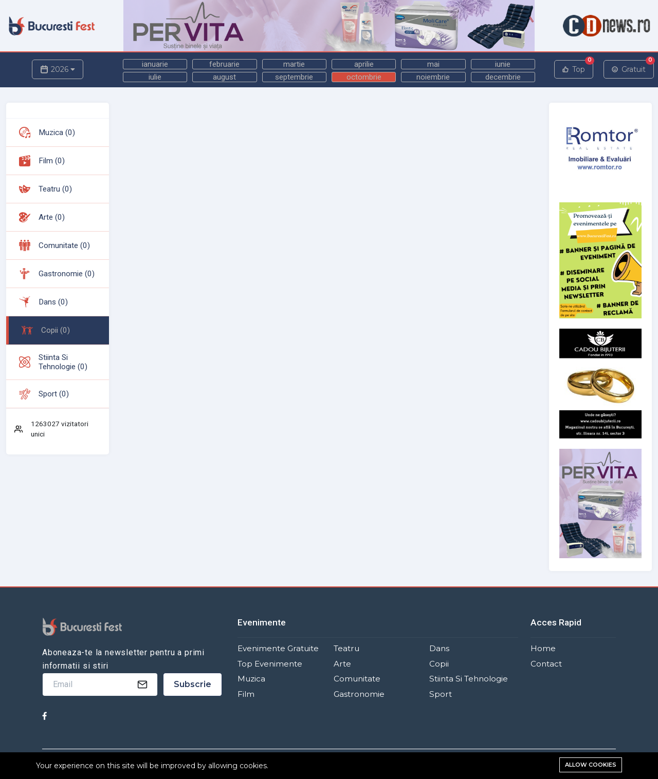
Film (245, 694)
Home (543, 648)
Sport (440, 694)
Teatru (346, 648)
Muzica (251, 678)
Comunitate (357, 678)
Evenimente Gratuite (278, 648)
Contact (546, 664)
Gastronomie (359, 694)
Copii (439, 664)
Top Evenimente (269, 664)
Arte (342, 664)
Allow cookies (590, 764)
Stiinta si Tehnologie (468, 678)
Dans (439, 648)
